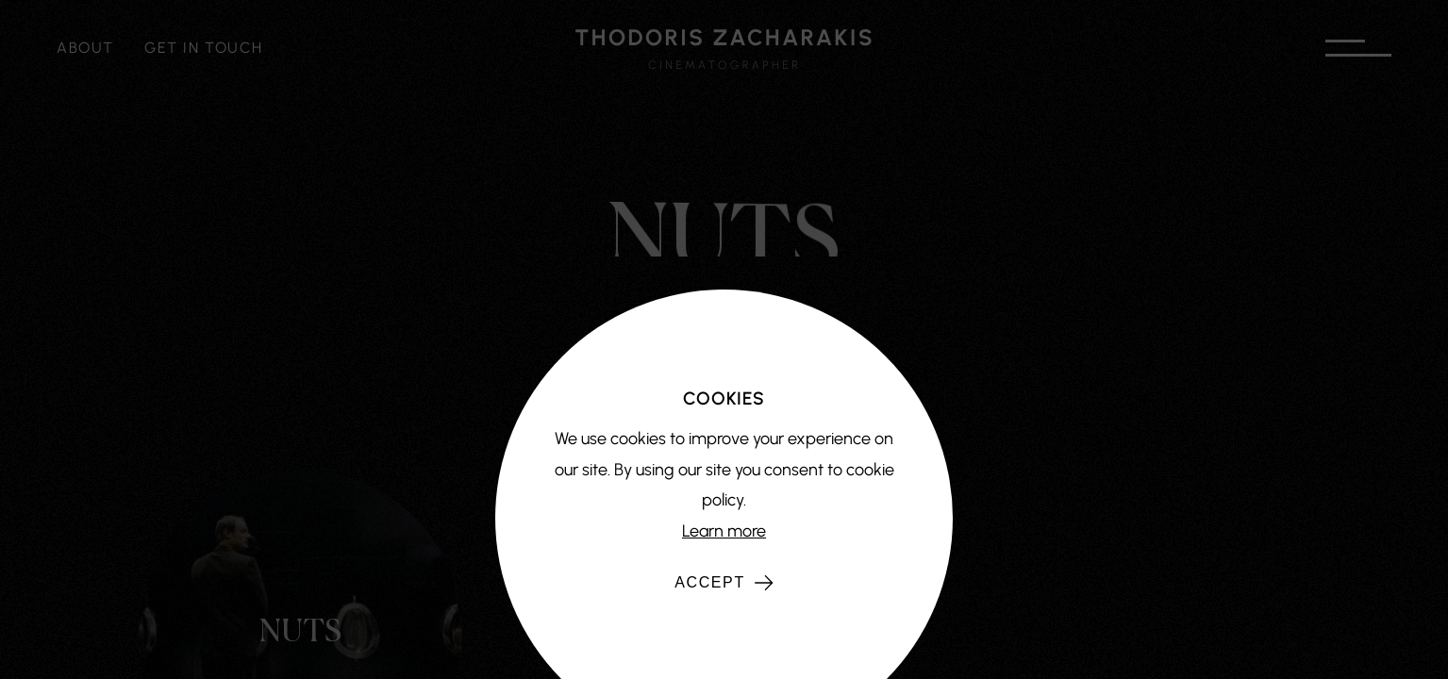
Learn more (724, 531)
